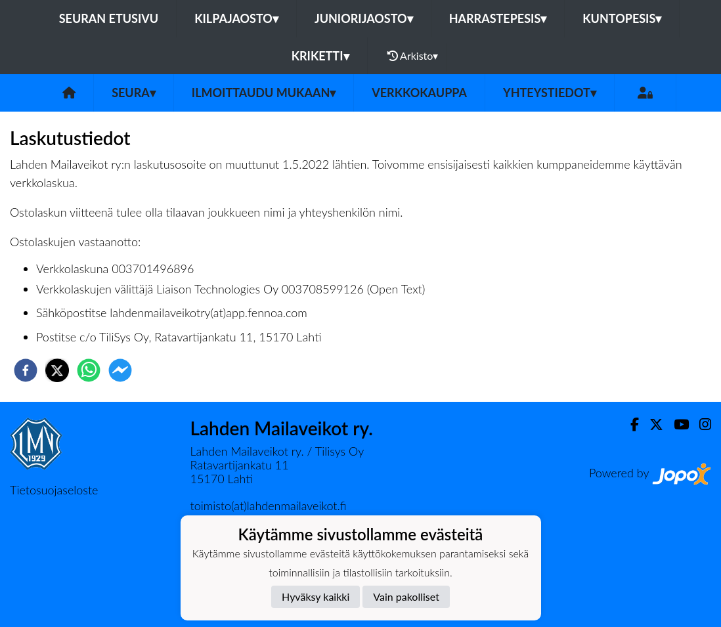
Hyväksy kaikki (315, 596)
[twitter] (57, 370)
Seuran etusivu (109, 18)
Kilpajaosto (236, 18)
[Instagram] (700, 424)
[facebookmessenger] (120, 370)
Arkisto (413, 56)
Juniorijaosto (364, 18)
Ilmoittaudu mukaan (264, 92)
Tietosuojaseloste (54, 490)
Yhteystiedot (549, 92)
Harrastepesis (498, 18)
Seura (134, 92)
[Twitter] (651, 424)
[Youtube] (676, 424)
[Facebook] (629, 424)
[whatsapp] (88, 370)
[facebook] (25, 370)
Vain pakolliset (406, 596)
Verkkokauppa (419, 92)
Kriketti (320, 56)
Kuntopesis (621, 18)
